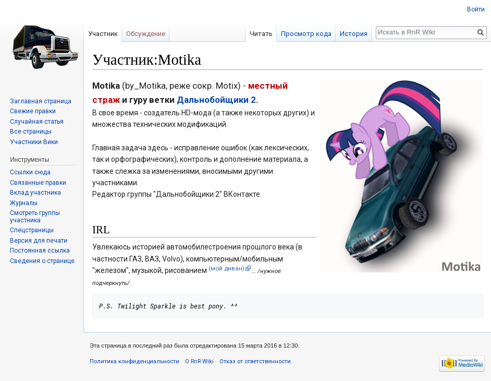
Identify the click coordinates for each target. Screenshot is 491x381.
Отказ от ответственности (255, 361)
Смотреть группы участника (35, 216)
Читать (261, 34)
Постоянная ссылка (40, 250)
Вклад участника (35, 192)
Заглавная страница (40, 101)
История (353, 34)
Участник (103, 34)
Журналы (24, 203)
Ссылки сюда (30, 172)
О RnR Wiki (199, 361)
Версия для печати (38, 240)
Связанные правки (38, 182)
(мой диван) (226, 268)
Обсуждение (145, 34)
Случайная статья (37, 121)
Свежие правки (33, 111)
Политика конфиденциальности (134, 361)
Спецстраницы (32, 230)
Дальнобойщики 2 (216, 99)
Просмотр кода (306, 34)
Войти (476, 9)
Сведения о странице (42, 261)
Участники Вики (34, 142)
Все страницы (31, 131)
